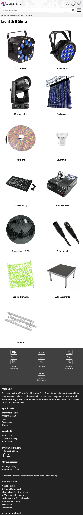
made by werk (11, 513)
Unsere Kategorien (16, 15)
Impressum (7, 507)
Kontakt (5, 425)
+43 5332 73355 (10, 451)
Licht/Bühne (28, 15)
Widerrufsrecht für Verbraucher (16, 498)
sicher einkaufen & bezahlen (15, 492)
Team (4, 419)
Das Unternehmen (10, 412)
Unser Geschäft (9, 415)
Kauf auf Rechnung (11, 501)
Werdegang (7, 422)
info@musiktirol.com (11, 447)
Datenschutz (7, 504)
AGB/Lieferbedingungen (13, 495)
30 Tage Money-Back (11, 489)
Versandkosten (9, 485)
